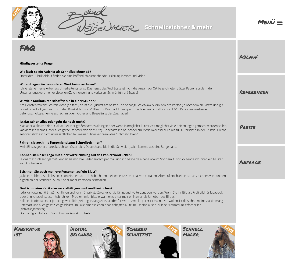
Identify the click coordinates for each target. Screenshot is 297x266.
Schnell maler (193, 231)
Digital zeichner (81, 231)
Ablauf (248, 56)
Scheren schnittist (139, 231)
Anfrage (250, 162)
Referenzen (253, 92)
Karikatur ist (27, 231)
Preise (247, 127)
